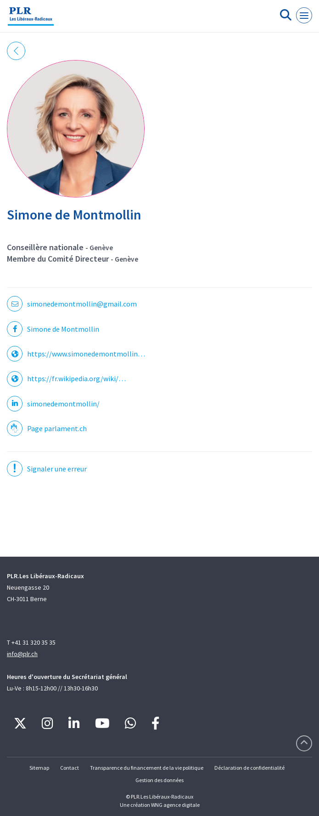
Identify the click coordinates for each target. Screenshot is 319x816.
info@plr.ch (22, 654)
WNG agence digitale (175, 804)
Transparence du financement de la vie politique (146, 767)
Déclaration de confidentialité (249, 767)
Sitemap (39, 767)
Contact (69, 767)
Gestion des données (159, 780)
